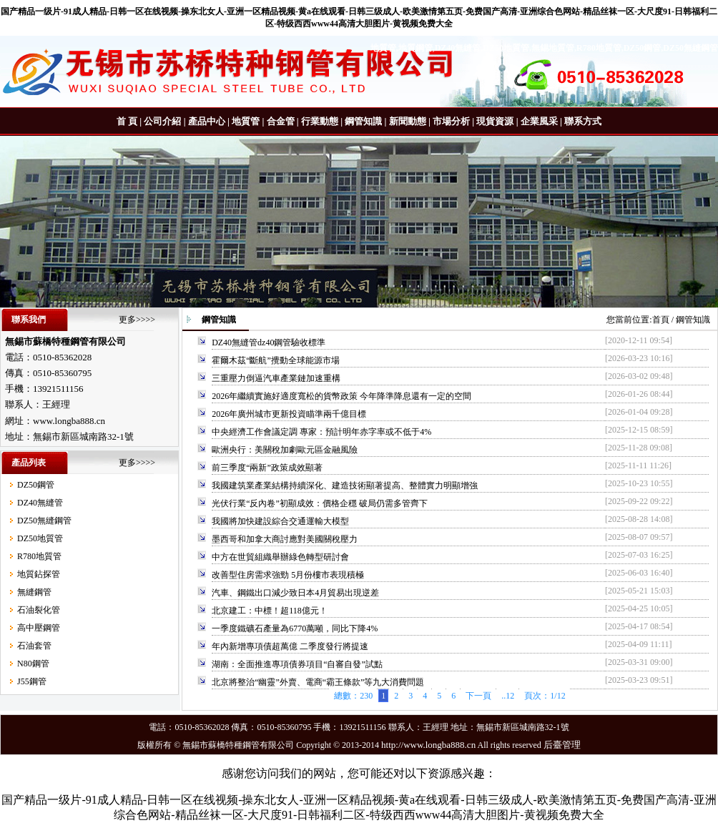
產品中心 (206, 121)
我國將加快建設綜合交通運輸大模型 (280, 521)
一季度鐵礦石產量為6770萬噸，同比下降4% (295, 628)
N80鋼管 (33, 664)
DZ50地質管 (40, 538)
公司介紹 (162, 121)
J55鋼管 (31, 681)
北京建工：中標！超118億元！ (270, 611)
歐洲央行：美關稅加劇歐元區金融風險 (285, 450)
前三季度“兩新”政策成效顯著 (267, 468)
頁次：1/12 (544, 696)
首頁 (660, 320)
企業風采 (539, 121)
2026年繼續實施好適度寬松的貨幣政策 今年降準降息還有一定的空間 (341, 396)
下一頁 (478, 696)
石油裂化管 (38, 610)
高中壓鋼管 (38, 628)
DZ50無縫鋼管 (44, 521)
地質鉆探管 (38, 574)
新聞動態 (407, 121)
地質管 (246, 121)
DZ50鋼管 (35, 485)
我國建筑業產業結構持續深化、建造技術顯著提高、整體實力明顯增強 (345, 485)
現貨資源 (494, 121)
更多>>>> (137, 320)
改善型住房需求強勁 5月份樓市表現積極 (288, 575)
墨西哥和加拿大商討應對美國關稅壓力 (285, 539)
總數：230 (353, 696)
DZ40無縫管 (40, 503)
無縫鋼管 (34, 592)
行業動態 (319, 121)
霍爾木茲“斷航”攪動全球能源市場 (276, 360)
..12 (507, 696)
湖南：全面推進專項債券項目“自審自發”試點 (297, 664)
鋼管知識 (363, 121)
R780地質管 (39, 556)
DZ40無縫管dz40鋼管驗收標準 (268, 342)
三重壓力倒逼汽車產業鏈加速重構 (276, 378)
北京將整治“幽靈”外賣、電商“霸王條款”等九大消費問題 (318, 682)
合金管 (281, 121)
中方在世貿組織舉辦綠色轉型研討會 (280, 557)
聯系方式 (582, 121)
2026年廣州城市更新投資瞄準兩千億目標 (289, 414)
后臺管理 (562, 744)
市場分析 (451, 121)
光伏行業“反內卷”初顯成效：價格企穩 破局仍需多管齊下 (320, 503)
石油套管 (34, 646)
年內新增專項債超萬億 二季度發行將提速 (290, 646)
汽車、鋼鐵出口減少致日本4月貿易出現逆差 (295, 593)
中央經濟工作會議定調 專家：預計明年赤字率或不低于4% (321, 432)
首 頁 (127, 121)
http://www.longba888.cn (428, 744)
